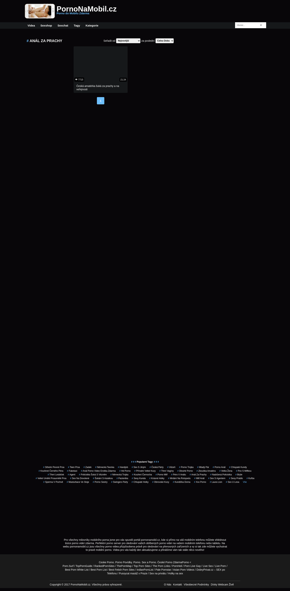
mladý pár (203, 467)
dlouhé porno (185, 471)
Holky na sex (175, 573)
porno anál (219, 467)
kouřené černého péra (51, 471)
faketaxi (72, 471)
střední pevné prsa (53, 467)
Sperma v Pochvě (53, 482)
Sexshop (46, 25)
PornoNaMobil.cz (87, 11)
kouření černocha (142, 474)
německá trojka (119, 474)
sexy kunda (139, 478)
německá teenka (104, 467)
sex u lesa (232, 482)
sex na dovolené (79, 478)
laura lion (216, 482)
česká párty (156, 467)
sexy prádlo (236, 478)
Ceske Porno (106, 562)
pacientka (122, 478)
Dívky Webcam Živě (222, 584)
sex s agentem (216, 478)
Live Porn (220, 565)
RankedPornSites (104, 565)
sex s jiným (139, 467)
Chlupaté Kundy (238, 467)
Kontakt (177, 584)
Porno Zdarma (174, 562)
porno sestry (100, 482)
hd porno (125, 471)
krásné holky (156, 478)
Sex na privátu (157, 573)
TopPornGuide (84, 565)
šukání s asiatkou (103, 478)
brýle (238, 474)
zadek (87, 467)
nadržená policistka (221, 474)
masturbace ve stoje (78, 482)
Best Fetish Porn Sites (122, 569)
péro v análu (178, 474)
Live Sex (208, 565)
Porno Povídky (123, 562)
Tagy (77, 25)
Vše (245, 482)
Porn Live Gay (192, 565)
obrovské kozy (160, 482)
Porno (136, 562)
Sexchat (63, 25)
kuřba (250, 478)
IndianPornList (145, 569)
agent (71, 474)
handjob (123, 467)
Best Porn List (99, 569)
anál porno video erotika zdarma (98, 471)
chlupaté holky (140, 482)
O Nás (167, 584)
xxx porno (200, 482)
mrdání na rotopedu (179, 478)
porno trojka (186, 467)
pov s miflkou (243, 471)
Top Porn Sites (142, 565)
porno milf (161, 474)
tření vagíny (166, 471)
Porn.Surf (68, 565)
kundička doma (181, 482)
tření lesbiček (56, 474)
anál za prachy (198, 474)
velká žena (225, 471)
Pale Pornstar (163, 569)
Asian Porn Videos (183, 569)
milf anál (199, 478)
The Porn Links (161, 565)
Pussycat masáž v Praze (133, 573)
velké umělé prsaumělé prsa (51, 478)
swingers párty (119, 482)
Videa (31, 25)
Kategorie (92, 25)
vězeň (171, 467)
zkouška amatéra (206, 471)
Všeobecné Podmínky (196, 584)
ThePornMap (124, 565)
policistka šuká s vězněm (93, 474)
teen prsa (74, 467)
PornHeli (177, 565)
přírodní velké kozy (145, 471)
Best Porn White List (76, 569)
